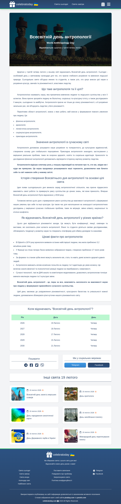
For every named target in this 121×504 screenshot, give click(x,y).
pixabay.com (69, 498)
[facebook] (31, 365)
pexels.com (81, 498)
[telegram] (26, 365)
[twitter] (37, 365)
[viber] (42, 365)
